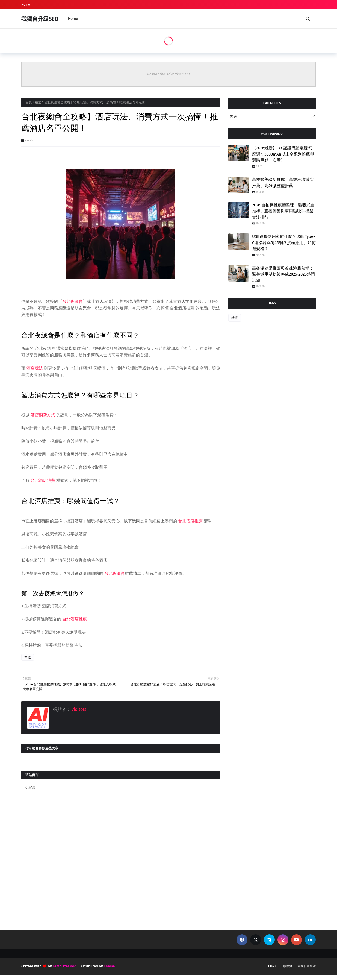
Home (25, 5)
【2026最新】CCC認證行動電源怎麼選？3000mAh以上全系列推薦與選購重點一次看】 (283, 154)
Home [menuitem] (73, 18)
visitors (78, 709)
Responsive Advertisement (168, 74)
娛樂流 (287, 966)
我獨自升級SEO (39, 19)
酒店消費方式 (43, 414)
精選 (38, 102)
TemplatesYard (64, 966)
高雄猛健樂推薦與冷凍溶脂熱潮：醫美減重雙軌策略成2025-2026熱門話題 (283, 274)
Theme (109, 966)
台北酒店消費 (43, 480)
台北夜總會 (72, 301)
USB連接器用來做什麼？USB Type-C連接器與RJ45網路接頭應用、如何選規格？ (284, 242)
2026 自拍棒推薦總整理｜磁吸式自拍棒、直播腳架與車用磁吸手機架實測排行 (283, 211)
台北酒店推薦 (190, 521)
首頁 (28, 102)
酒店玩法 (34, 368)
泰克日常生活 (307, 966)
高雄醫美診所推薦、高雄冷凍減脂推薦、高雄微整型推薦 (283, 182)
